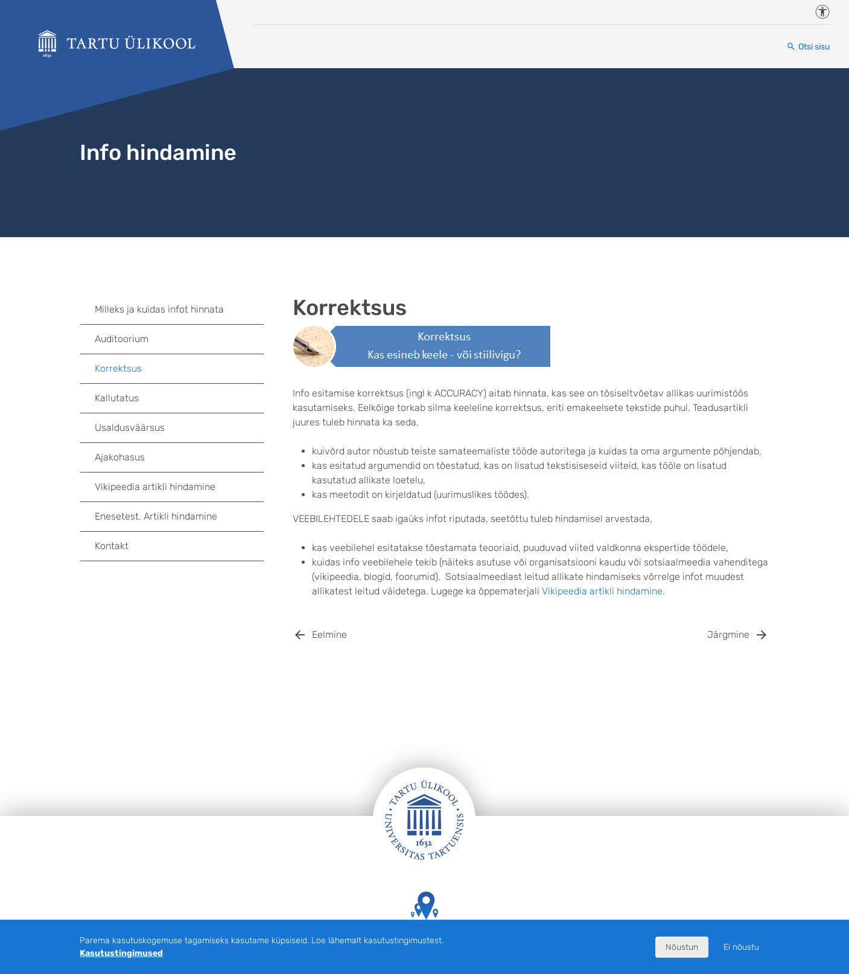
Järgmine (728, 634)
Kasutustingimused (121, 953)
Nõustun (682, 947)
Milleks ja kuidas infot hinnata (159, 309)
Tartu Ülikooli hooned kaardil (424, 917)
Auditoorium (121, 339)
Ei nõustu (741, 947)
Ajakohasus (120, 457)
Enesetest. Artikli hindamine (156, 516)
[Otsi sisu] (808, 47)
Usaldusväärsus (130, 427)
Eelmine (329, 634)
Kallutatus (117, 398)
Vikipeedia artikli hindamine (602, 591)
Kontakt (112, 546)
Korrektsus (118, 368)
